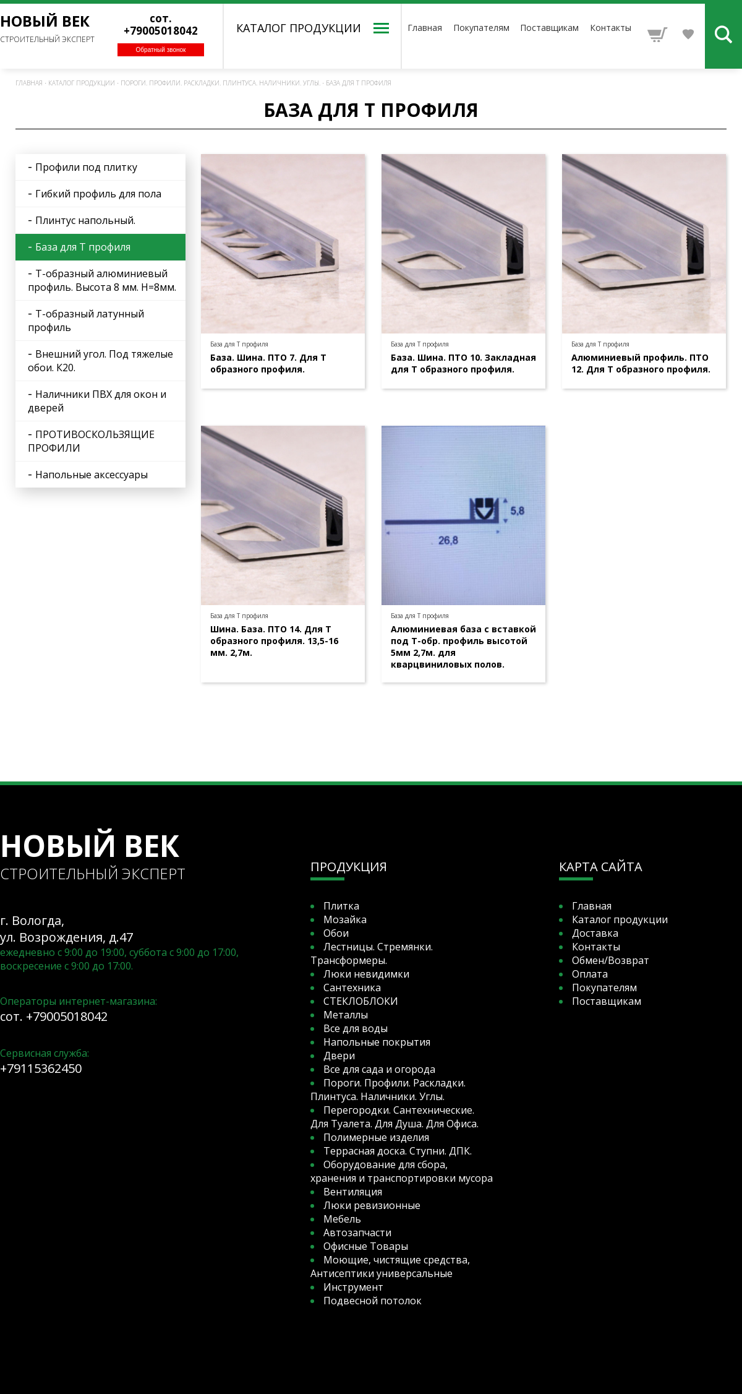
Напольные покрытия (376, 1042)
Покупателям (481, 27)
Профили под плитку (86, 167)
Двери (339, 1055)
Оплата (590, 974)
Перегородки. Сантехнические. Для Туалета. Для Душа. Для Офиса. (394, 1116)
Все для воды (355, 1028)
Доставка (595, 933)
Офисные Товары (365, 1246)
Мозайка (345, 919)
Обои (336, 933)
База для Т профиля (358, 83)
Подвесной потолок (372, 1300)
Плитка (341, 906)
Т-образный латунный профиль (86, 320)
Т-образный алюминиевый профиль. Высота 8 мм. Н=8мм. (102, 280)
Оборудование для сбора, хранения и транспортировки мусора (401, 1171)
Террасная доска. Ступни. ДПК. (397, 1151)
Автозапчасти (357, 1232)
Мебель (342, 1219)
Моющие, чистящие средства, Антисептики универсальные (390, 1266)
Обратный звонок (161, 49)
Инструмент (353, 1287)
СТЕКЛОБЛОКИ (360, 1001)
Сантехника (352, 987)
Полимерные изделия (376, 1137)
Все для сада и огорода (379, 1069)
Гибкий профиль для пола (98, 193)
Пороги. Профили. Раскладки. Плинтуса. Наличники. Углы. (220, 83)
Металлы (345, 1015)
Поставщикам (549, 27)
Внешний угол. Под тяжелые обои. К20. (100, 360)
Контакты (610, 27)
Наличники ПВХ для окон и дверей (97, 401)
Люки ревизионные (371, 1205)
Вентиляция (352, 1191)
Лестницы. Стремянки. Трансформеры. (371, 953)
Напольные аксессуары (91, 474)
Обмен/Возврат (610, 960)
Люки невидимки (366, 974)
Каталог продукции (81, 83)
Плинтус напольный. (85, 220)
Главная (424, 27)
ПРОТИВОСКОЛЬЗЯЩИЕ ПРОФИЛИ (91, 441)
